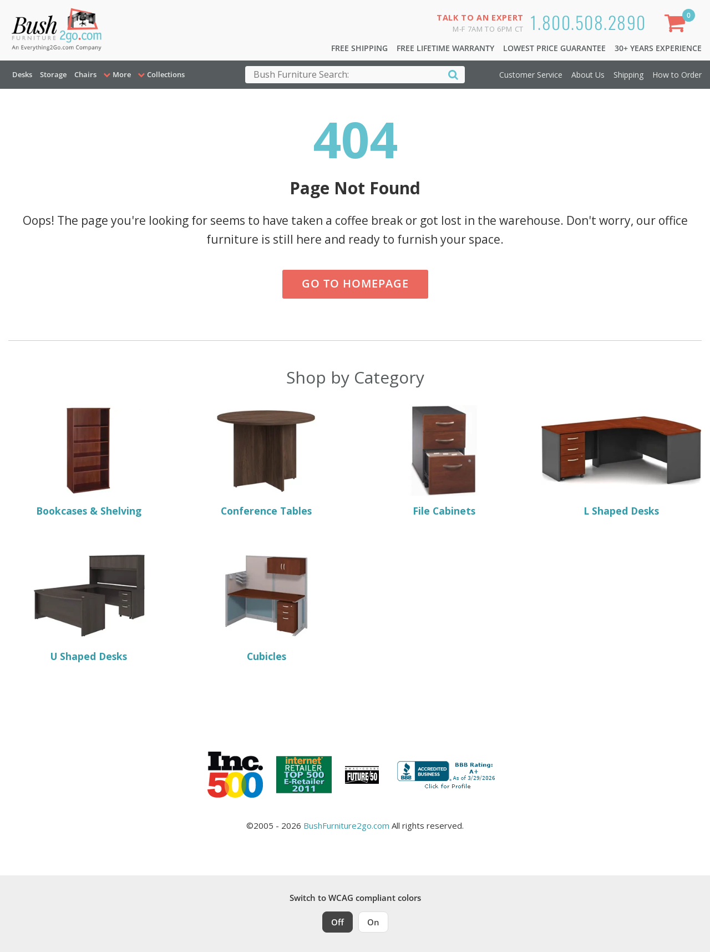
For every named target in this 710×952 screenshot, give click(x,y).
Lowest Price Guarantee (554, 48)
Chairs (85, 74)
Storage (53, 74)
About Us (588, 74)
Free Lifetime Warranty (445, 48)
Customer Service (530, 74)
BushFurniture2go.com (346, 825)
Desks (22, 74)
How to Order (677, 74)
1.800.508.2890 (588, 22)
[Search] (453, 74)
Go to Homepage (355, 283)
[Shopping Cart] (677, 25)
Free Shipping (359, 48)
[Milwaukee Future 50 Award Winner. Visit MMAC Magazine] (362, 775)
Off (337, 922)
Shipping (628, 74)
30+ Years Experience (658, 48)
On (373, 922)
